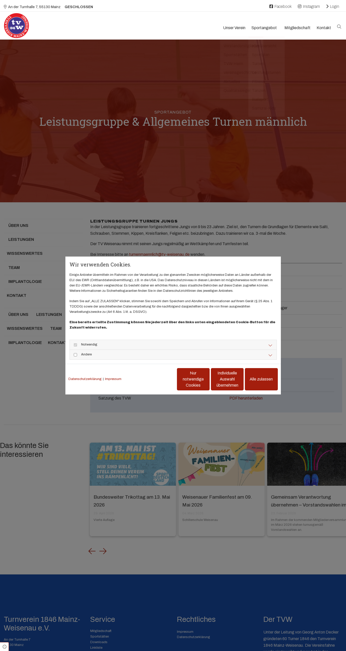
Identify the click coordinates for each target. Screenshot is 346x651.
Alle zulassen (254, 379)
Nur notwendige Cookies (158, 379)
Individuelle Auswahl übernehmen (206, 379)
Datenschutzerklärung (85, 379)
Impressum (113, 379)
